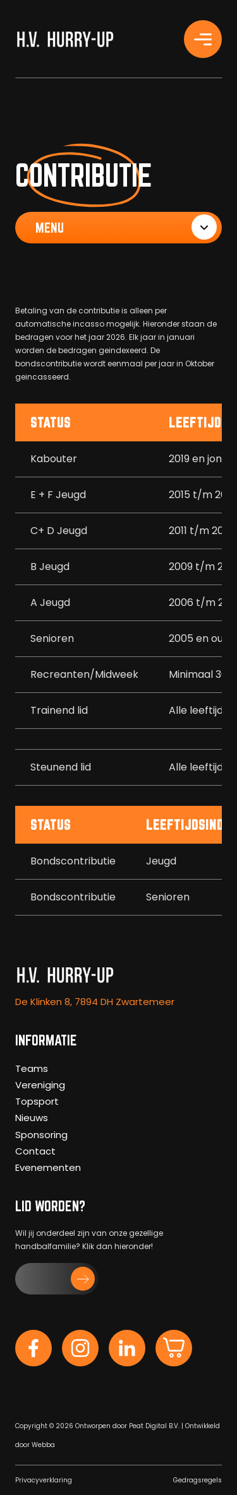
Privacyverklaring (43, 1480)
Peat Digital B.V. (154, 1426)
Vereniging (40, 1084)
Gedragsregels (197, 1480)
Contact (35, 1151)
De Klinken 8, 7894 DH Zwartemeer (94, 1001)
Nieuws (31, 1117)
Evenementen (48, 1167)
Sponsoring (41, 1134)
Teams (31, 1068)
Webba (43, 1445)
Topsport (37, 1101)
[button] (57, 1278)
